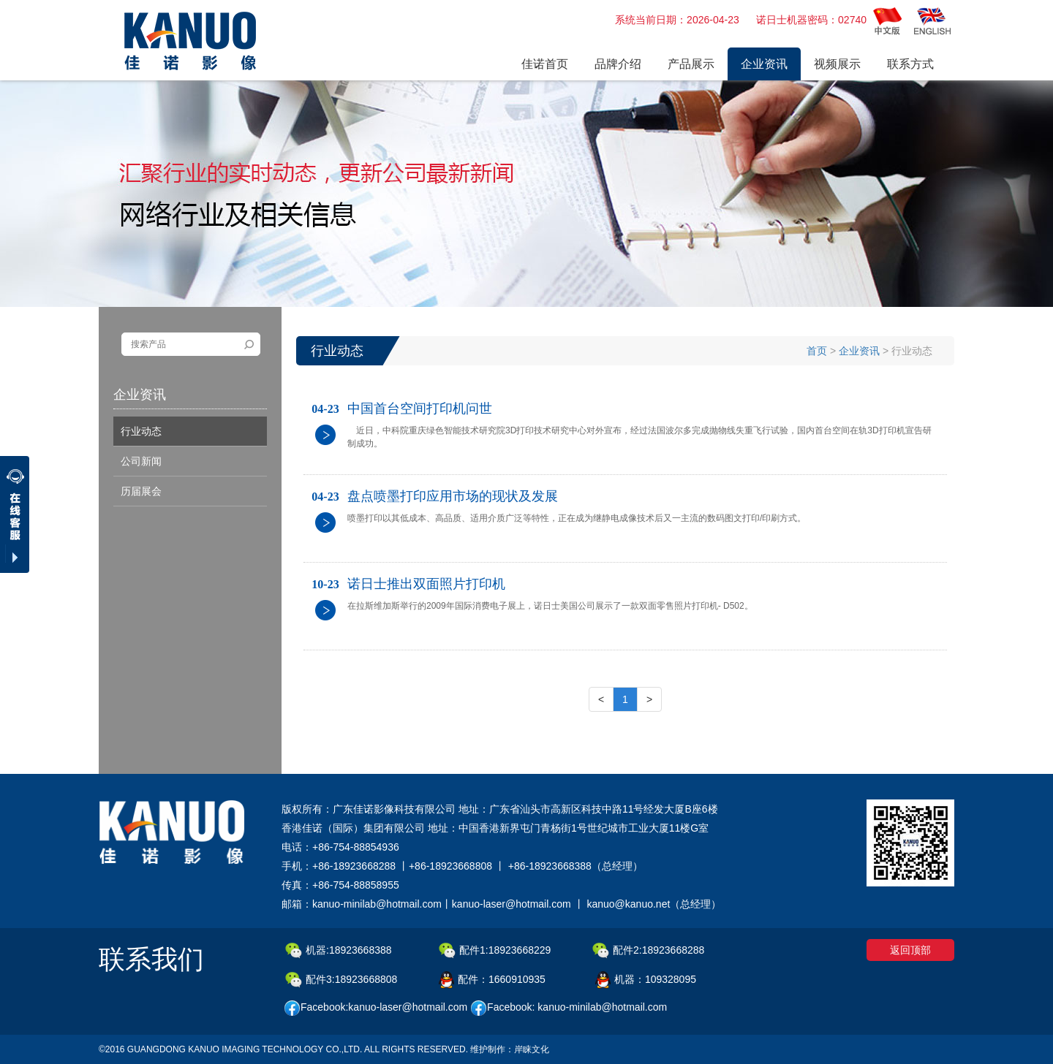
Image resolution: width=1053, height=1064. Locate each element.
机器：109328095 (645, 980)
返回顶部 (910, 950)
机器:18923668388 (338, 951)
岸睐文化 (531, 1049)
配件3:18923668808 (341, 980)
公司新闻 (141, 461)
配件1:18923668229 (495, 951)
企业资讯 (859, 351)
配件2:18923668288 (648, 951)
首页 (817, 351)
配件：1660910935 (492, 980)
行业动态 (141, 431)
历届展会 (141, 491)
